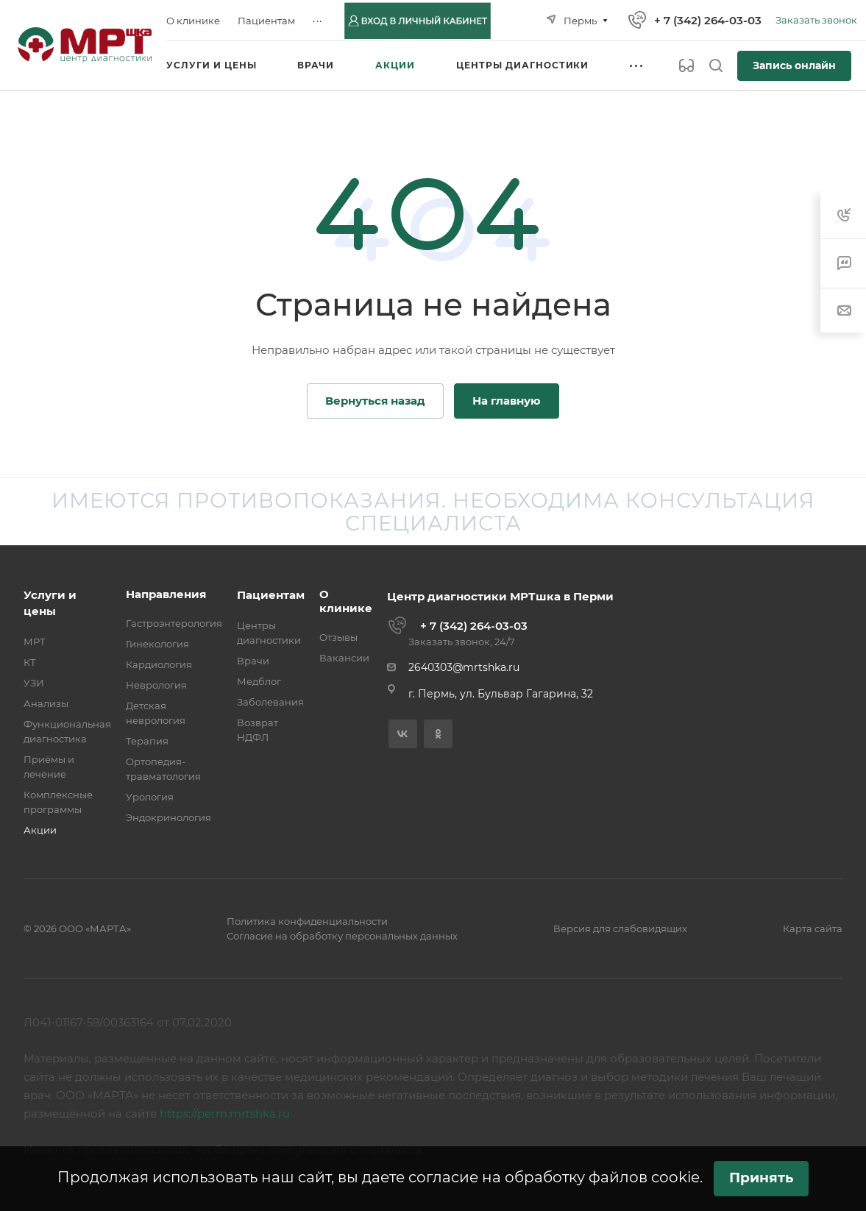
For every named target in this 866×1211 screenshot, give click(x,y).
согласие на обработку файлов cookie (554, 1177)
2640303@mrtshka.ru (463, 667)
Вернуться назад (375, 401)
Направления (166, 594)
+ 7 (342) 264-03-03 (708, 20)
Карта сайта (812, 928)
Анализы (46, 703)
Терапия (147, 741)
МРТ (35, 641)
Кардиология (159, 664)
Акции (40, 830)
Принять (761, 1177)
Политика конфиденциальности (307, 921)
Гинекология (157, 644)
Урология (150, 797)
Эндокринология (168, 817)
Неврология (156, 685)
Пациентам (271, 595)
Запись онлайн (794, 65)
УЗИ (34, 683)
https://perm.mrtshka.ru (225, 1114)
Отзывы (338, 637)
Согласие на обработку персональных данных (342, 936)
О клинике (345, 601)
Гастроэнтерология (174, 623)
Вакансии (344, 658)
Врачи (253, 661)
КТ (30, 662)
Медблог (259, 681)
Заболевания (270, 702)
